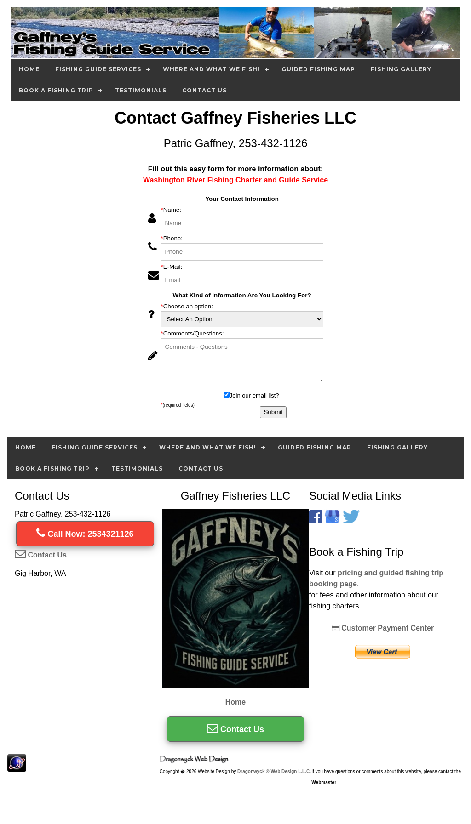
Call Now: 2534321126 (84, 534)
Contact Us (204, 90)
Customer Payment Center (383, 628)
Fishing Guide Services (98, 69)
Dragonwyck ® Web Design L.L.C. (274, 771)
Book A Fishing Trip (56, 90)
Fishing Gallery (401, 69)
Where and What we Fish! (211, 69)
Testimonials (141, 90)
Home (29, 69)
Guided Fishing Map (318, 69)
